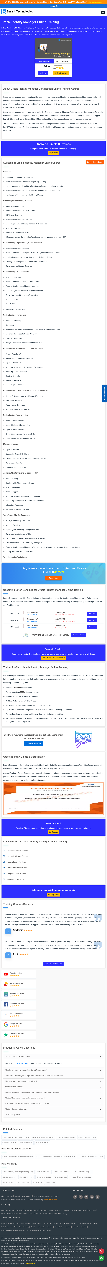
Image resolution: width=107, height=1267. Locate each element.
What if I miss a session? (14, 1087)
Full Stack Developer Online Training (13, 1230)
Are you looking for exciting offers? (17, 1056)
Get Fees (92, 613)
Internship (9, 1196)
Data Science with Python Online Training (15, 1227)
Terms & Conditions (40, 1214)
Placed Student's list (33, 744)
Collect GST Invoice (50, 1200)
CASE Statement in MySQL (83, 1171)
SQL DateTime (37, 1182)
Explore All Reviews (53, 964)
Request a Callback (105, 393)
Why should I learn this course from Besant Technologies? (26, 1070)
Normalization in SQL (43, 1177)
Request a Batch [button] (78, 635)
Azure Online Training (80, 1227)
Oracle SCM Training (25, 1142)
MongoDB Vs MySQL (26, 1177)
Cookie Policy (16, 1214)
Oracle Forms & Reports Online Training (15, 1137)
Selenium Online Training (68, 1223)
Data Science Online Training (87, 1223)
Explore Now (53, 578)
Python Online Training (50, 1223)
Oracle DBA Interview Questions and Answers (17, 1156)
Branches (20, 1210)
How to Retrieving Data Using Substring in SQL (17, 1171)
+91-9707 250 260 (20, 1063)
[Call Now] (101, 1251)
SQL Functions (50, 1182)
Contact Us (53, 6)
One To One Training (62, 61)
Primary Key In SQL (60, 1177)
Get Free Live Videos (61, 73)
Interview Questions (8, 1200)
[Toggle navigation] (103, 12)
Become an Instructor (62, 1210)
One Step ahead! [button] (53, 894)
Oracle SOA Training (42, 1142)
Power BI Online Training (63, 1227)
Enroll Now (43, 73)
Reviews (54, 1196)
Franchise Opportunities (79, 1210)
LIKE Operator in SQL (9, 1177)
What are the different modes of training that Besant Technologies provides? (32, 1092)
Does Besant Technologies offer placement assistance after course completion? (34, 1075)
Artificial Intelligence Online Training (39, 1230)
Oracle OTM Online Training (66, 1137)
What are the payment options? (16, 1109)
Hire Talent (92, 1210)
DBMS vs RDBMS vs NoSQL (62, 1171)
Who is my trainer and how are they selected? (21, 1081)
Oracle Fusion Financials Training (43, 1137)
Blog (2, 1196)
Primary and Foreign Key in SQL (80, 1177)
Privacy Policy (6, 1214)
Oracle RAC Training (9, 1142)
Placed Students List (35, 1200)
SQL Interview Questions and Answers (91, 1156)
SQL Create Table (23, 1182)
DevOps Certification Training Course (29, 1223)
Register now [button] (53, 153)
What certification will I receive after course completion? (25, 1098)
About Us (4, 1210)
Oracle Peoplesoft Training (87, 1137)
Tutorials (17, 1196)
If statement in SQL (43, 1171)
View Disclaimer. (30, 1263)
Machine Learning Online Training (42, 1227)
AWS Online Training (8, 1223)
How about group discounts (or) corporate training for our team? (28, 1103)
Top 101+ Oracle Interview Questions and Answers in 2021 (55, 1156)
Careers (36, 1210)
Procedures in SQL (8, 1182)
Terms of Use (27, 1214)
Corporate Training (47, 1210)
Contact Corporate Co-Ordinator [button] (53, 658)
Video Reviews (27, 1196)
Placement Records (95, 2)
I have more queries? (12, 1114)
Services (12, 1210)
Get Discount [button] (53, 832)
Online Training (44, 61)
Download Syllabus (94, 162)
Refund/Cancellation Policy (58, 1214)
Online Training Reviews (41, 1196)
